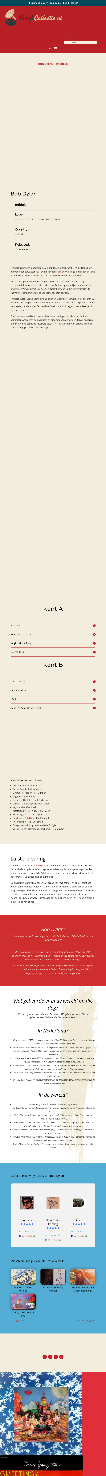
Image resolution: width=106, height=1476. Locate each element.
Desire (79, 1220)
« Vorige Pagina (18, 1320)
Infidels (27, 1220)
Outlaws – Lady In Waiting (23, 1289)
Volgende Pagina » (86, 1320)
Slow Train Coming (53, 1222)
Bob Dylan (30, 818)
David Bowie (31, 1065)
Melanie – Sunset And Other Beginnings (83, 1289)
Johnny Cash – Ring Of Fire (23, 1314)
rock (59, 271)
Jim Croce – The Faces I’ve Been (53, 1289)
